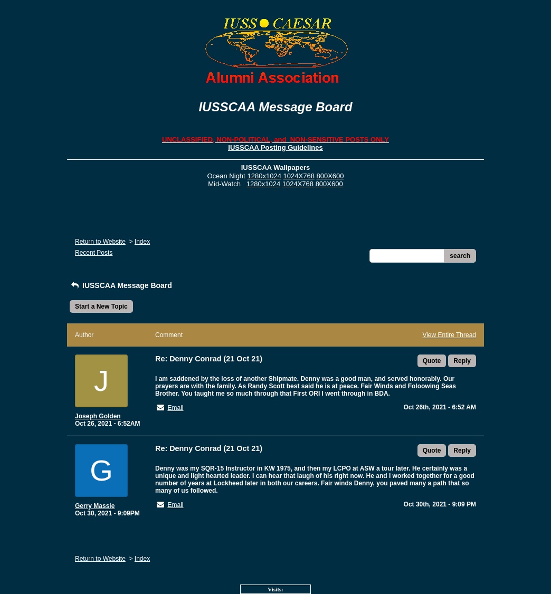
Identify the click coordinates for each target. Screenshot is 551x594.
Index (142, 241)
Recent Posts (93, 252)
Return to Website (100, 241)
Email (175, 407)
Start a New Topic (101, 306)
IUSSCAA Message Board (121, 285)
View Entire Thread (449, 335)
